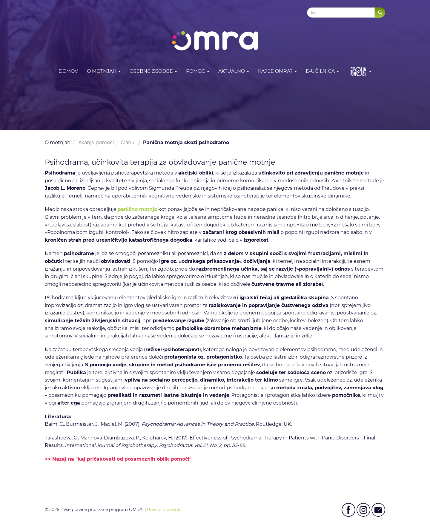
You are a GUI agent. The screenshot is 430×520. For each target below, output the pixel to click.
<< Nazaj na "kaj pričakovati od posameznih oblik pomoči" (118, 459)
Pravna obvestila (164, 509)
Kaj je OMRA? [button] (277, 71)
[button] (359, 71)
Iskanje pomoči (95, 142)
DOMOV (68, 71)
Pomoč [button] (197, 71)
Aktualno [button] (233, 71)
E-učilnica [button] (322, 71)
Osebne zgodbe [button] (153, 71)
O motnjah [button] (104, 71)
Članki (128, 142)
